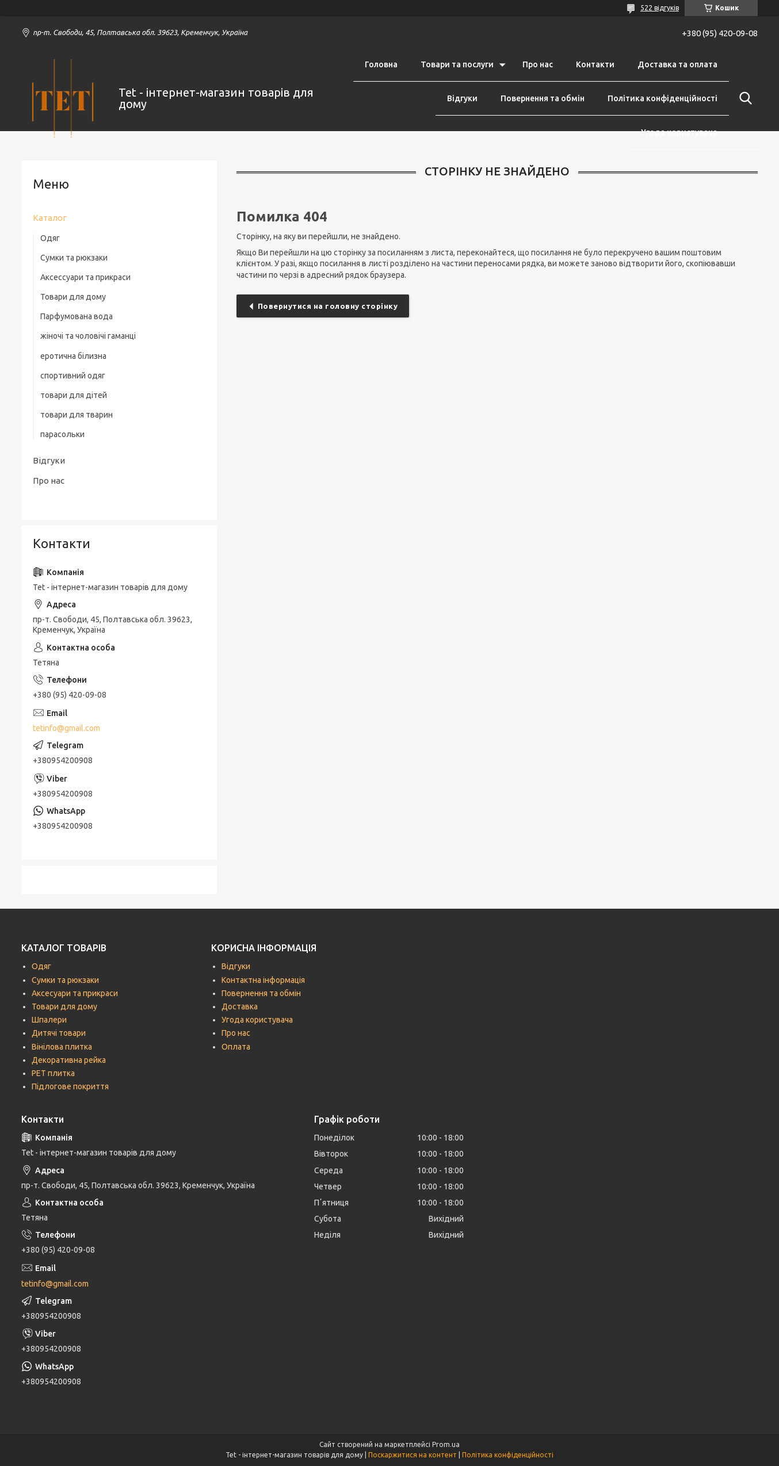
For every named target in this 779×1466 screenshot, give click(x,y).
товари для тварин (76, 414)
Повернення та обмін (543, 98)
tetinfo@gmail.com (66, 728)
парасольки (62, 434)
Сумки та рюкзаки (74, 257)
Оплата (236, 1046)
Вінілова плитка (62, 1046)
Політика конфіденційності (662, 98)
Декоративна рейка (69, 1060)
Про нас (537, 64)
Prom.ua (446, 1444)
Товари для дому (73, 296)
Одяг (50, 238)
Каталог (50, 218)
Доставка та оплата (677, 64)
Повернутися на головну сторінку (328, 306)
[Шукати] (743, 98)
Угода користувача (679, 132)
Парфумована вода (76, 316)
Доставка (240, 1006)
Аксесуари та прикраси (75, 993)
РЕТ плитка (53, 1073)
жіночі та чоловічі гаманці (88, 335)
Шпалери (49, 1019)
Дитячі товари (59, 1033)
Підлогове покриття (70, 1086)
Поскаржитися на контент (412, 1455)
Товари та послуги (457, 64)
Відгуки (462, 98)
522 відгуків (659, 8)
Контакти (595, 64)
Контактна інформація (263, 980)
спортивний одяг (72, 375)
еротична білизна (73, 356)
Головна (381, 64)
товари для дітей (73, 395)
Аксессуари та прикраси (85, 277)
